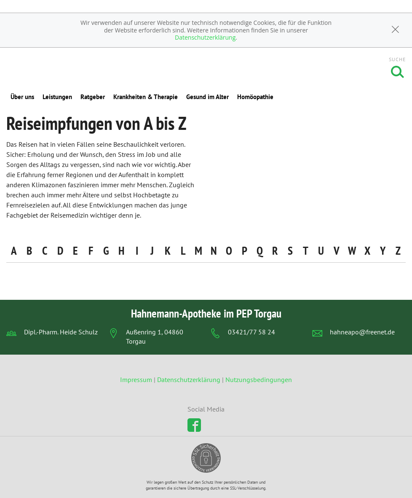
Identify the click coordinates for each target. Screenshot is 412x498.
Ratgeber (92, 97)
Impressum (137, 379)
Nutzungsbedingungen (258, 379)
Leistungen (57, 97)
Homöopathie (255, 97)
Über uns (22, 97)
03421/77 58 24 (251, 332)
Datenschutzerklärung (205, 37)
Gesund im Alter (207, 97)
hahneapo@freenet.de (362, 332)
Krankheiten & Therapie (145, 97)
